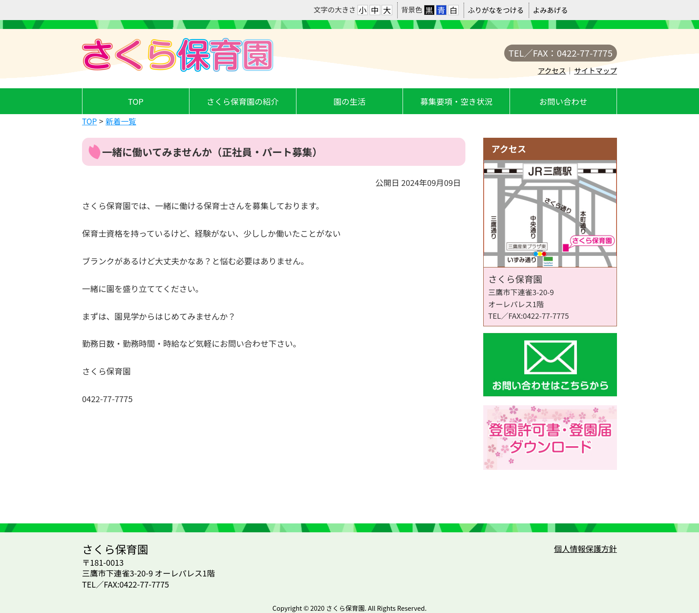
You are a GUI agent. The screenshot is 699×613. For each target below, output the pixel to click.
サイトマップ (595, 70)
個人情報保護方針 (585, 548)
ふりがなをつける (496, 10)
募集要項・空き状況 (456, 101)
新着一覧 (121, 121)
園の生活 (349, 101)
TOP (136, 101)
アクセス (552, 70)
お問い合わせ (563, 101)
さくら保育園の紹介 (242, 101)
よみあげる (550, 10)
